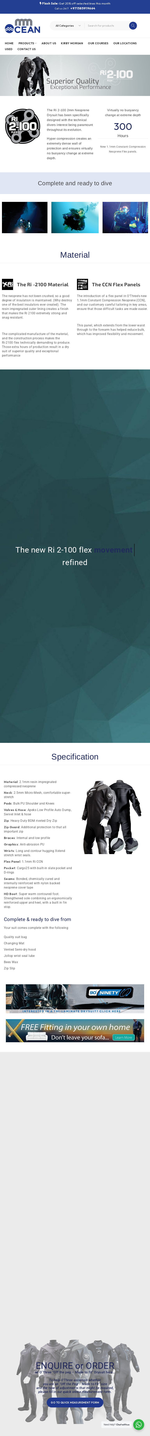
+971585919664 (83, 8)
